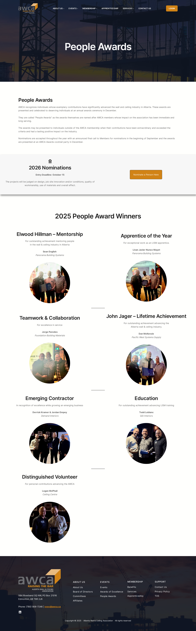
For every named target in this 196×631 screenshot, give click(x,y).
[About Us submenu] (63, 8)
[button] (146, 174)
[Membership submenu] (96, 8)
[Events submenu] (77, 8)
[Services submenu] (133, 8)
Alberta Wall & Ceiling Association (98, 620)
